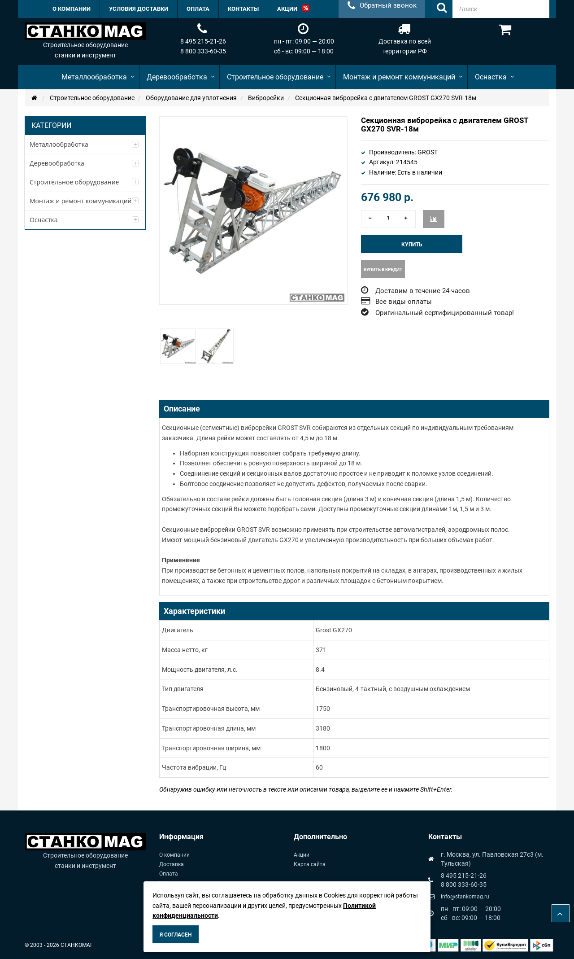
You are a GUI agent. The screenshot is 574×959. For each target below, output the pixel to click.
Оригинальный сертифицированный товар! (444, 313)
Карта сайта (310, 864)
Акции (301, 855)
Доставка (171, 864)
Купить (411, 244)
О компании (174, 855)
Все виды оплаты (403, 302)
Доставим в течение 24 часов (422, 291)
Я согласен (175, 935)
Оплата (168, 874)
